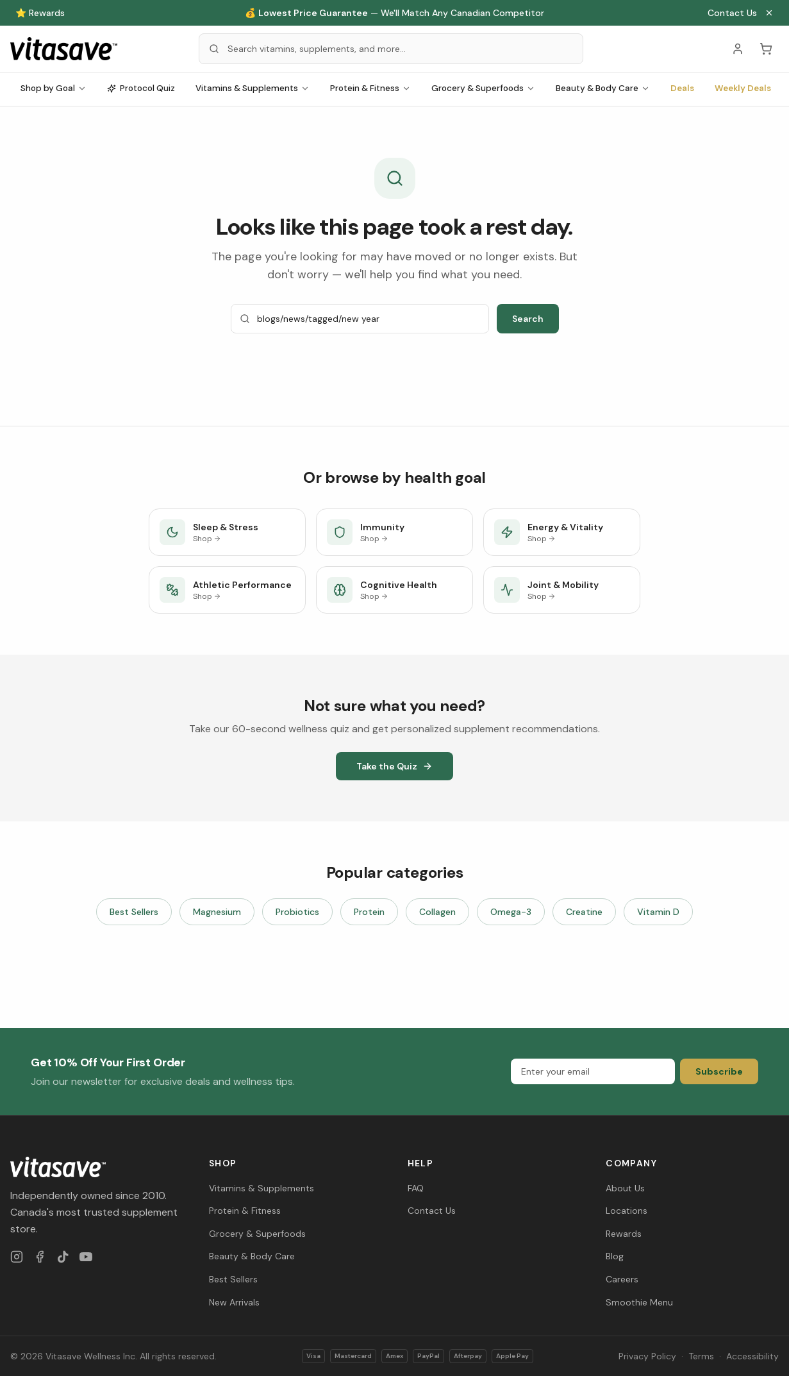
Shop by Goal (54, 88)
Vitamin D (658, 912)
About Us (625, 1188)
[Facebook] (39, 1256)
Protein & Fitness (370, 88)
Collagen (437, 912)
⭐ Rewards (40, 13)
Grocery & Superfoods (483, 88)
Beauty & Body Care (603, 88)
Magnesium (217, 912)
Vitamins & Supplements (252, 88)
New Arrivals (234, 1302)
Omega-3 (510, 912)
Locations (626, 1210)
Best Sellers (134, 912)
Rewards (624, 1233)
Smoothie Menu (639, 1302)
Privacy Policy (647, 1356)
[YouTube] (85, 1256)
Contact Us (732, 13)
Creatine (584, 912)
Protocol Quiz (141, 88)
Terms (701, 1356)
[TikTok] (62, 1256)
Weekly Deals (743, 88)
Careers (622, 1279)
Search (528, 318)
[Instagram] (16, 1256)
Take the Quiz (394, 766)
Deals (682, 88)
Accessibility (752, 1356)
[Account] (738, 49)
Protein (369, 912)
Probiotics (297, 912)
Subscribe (719, 1071)
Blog (615, 1256)
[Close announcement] (769, 12)
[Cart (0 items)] (766, 49)
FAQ (416, 1188)
